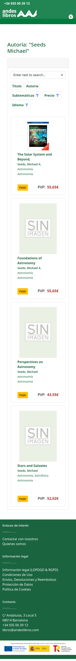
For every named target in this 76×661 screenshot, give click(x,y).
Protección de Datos (17, 584)
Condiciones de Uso (17, 574)
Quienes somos (14, 544)
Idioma (18, 105)
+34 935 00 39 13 (16, 3)
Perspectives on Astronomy (30, 364)
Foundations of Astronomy (29, 260)
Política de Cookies (16, 589)
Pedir (22, 187)
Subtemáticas (23, 95)
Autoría (32, 86)
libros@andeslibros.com (20, 630)
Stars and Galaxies (32, 465)
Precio (49, 95)
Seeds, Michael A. (29, 164)
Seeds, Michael (27, 372)
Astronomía (25, 169)
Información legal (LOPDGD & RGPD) (30, 570)
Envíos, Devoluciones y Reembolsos (29, 579)
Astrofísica (41, 475)
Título (16, 86)
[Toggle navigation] (5, 22)
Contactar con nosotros (20, 539)
